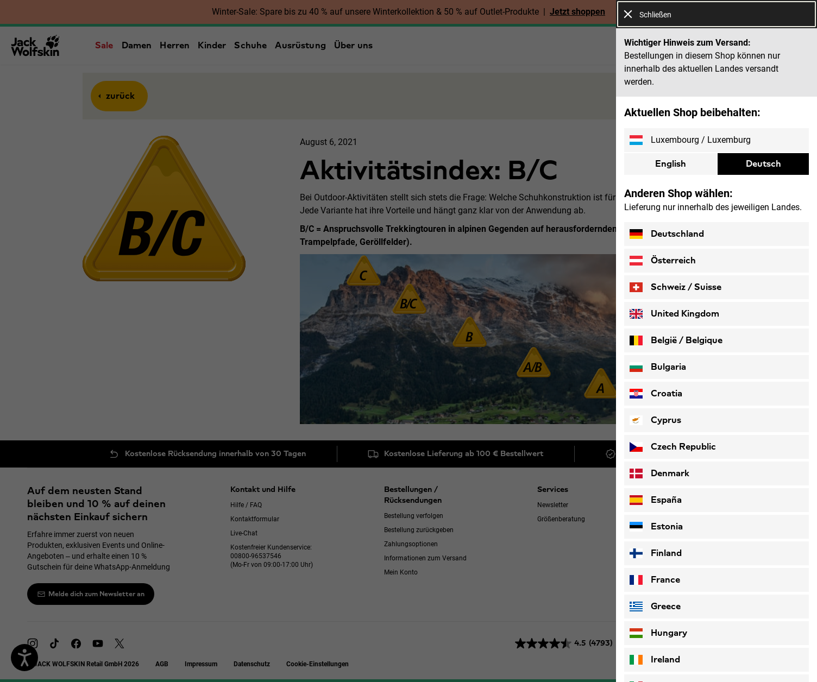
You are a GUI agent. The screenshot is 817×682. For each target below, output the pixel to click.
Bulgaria (658, 367)
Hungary (658, 633)
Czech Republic (673, 446)
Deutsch (763, 164)
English (670, 164)
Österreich (663, 260)
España (656, 500)
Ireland (655, 659)
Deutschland (667, 234)
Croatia (656, 393)
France (655, 579)
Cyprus (655, 420)
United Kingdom (674, 313)
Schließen (647, 14)
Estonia (656, 526)
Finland (656, 553)
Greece (655, 606)
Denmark (659, 473)
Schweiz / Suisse (675, 287)
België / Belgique (676, 340)
